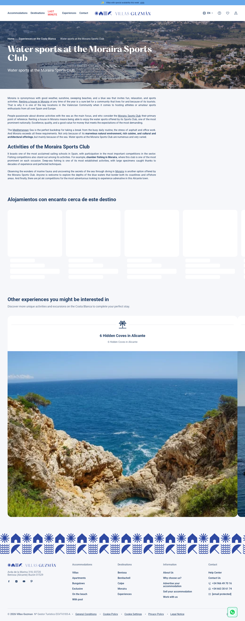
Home (11, 38)
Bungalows (78, 583)
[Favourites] (227, 13)
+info (142, 3)
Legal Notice (177, 614)
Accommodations (17, 13)
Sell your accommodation (177, 591)
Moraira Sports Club (129, 115)
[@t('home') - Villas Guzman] (123, 13)
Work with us (170, 597)
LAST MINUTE (52, 13)
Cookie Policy (110, 614)
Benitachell (124, 578)
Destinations (38, 13)
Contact (212, 564)
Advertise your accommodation (172, 585)
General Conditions (86, 614)
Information (170, 564)
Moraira (119, 171)
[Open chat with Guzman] (232, 612)
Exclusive (77, 588)
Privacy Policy (156, 614)
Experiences (69, 13)
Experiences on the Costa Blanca (37, 38)
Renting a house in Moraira (34, 101)
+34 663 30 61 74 (220, 588)
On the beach (79, 594)
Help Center (215, 572)
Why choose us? (172, 578)
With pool (77, 599)
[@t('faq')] (219, 13)
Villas (75, 572)
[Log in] (235, 13)
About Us (168, 572)
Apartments (79, 578)
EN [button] (208, 13)
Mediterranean (21, 130)
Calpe (121, 583)
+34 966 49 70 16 (220, 583)
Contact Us (214, 578)
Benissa (122, 572)
